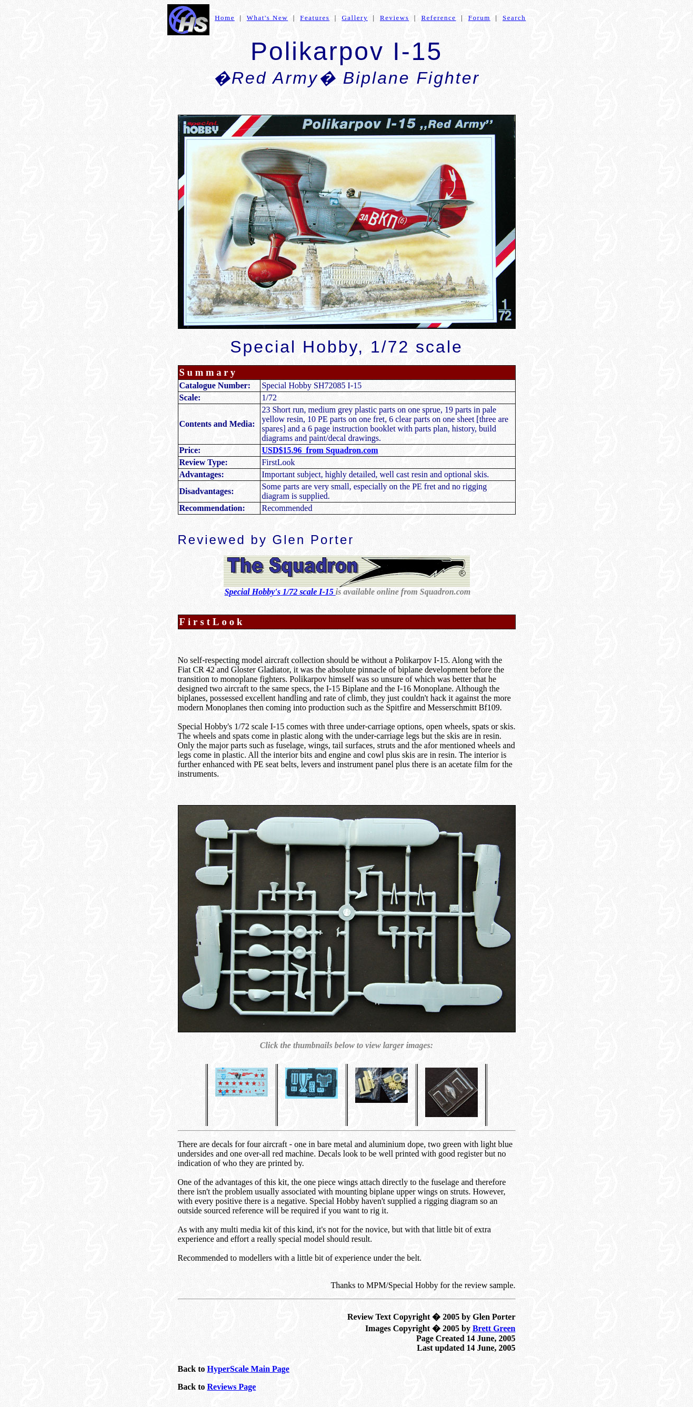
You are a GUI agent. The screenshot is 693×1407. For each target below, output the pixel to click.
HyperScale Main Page (248, 1368)
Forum (479, 18)
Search (514, 18)
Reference (438, 18)
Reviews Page (231, 1386)
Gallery (354, 18)
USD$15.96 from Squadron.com (320, 450)
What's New (267, 18)
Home (225, 18)
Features (314, 18)
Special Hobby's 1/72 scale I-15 (280, 591)
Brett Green (494, 1328)
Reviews (394, 18)
